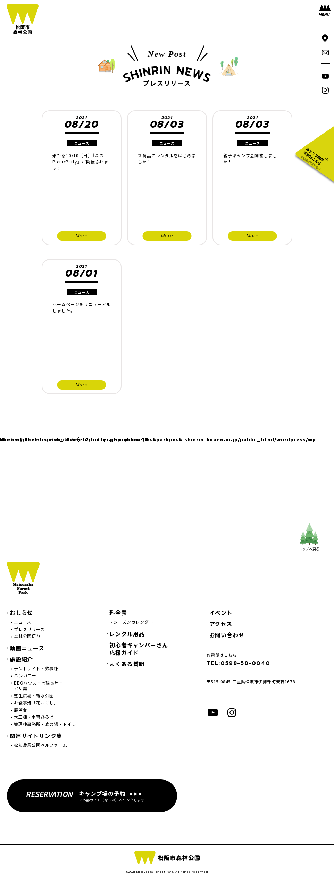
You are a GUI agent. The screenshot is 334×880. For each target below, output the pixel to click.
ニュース (22, 622)
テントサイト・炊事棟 (36, 668)
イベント (221, 612)
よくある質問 (126, 663)
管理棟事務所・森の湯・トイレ (45, 724)
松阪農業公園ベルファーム (40, 745)
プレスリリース (29, 629)
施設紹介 (21, 659)
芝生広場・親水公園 (34, 695)
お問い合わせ (226, 635)
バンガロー (25, 675)
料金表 (118, 612)
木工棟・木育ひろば (34, 717)
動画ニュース (27, 648)
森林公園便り (27, 636)
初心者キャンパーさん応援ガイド (138, 648)
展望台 (20, 710)
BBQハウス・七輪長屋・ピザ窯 (39, 685)
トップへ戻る (309, 537)
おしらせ (21, 612)
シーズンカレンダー (133, 622)
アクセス (220, 623)
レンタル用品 (126, 634)
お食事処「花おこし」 (36, 702)
